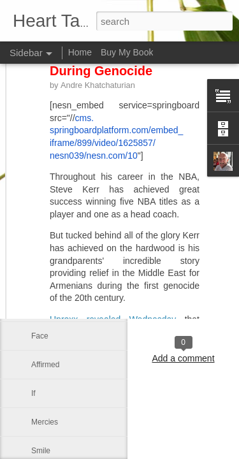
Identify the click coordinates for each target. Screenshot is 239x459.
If (33, 393)
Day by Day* (52, 307)
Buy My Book (127, 52)
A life (39, 249)
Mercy (41, 221)
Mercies (44, 422)
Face (39, 336)
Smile (40, 450)
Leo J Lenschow (183, 293)
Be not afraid (53, 192)
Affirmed (45, 364)
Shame (43, 278)
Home (80, 52)
